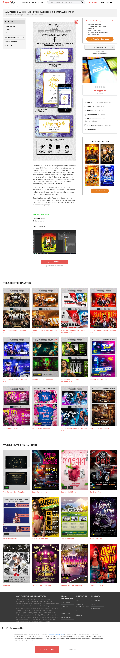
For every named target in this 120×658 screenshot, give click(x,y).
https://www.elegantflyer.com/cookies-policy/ (65, 638)
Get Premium (100, 191)
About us (79, 615)
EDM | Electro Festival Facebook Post (15, 380)
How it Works (95, 600)
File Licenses (65, 602)
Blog (78, 600)
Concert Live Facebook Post (13, 428)
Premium (97, 2)
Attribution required (54, 266)
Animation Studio (38, 2)
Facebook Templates (12, 22)
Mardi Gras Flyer (96, 539)
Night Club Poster (97, 585)
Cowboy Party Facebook (99, 428)
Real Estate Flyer (67, 539)
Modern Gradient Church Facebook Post (74, 429)
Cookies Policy (66, 617)
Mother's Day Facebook (41, 428)
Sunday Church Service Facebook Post (44, 331)
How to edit (108, 125)
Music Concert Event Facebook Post (15, 331)
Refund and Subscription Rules (82, 605)
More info (101, 115)
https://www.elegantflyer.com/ (55, 634)
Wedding (6, 585)
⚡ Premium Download (100, 39)
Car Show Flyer (95, 492)
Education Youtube (10, 539)
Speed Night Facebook (99, 379)
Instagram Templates (12, 37)
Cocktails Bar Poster (40, 492)
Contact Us (80, 611)
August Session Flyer (40, 539)
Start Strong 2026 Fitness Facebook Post (70, 380)
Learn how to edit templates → (100, 53)
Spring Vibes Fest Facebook (42, 379)
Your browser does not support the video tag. (99, 70)
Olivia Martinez (99, 110)
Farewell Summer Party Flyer (72, 585)
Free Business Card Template (14, 492)
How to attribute (90, 121)
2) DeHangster (38, 221)
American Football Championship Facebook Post (74, 331)
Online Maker (95, 608)
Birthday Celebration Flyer (42, 585)
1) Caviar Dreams (39, 219)
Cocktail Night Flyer (68, 492)
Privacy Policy (65, 613)
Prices (93, 604)
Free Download (54, 262)
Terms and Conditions (64, 608)
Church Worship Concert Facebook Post (103, 331)
